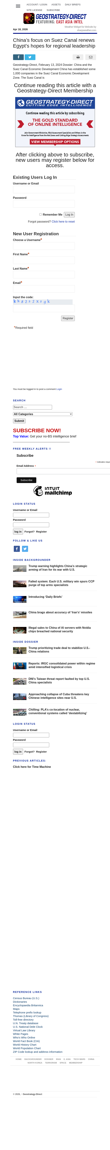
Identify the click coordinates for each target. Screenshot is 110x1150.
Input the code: (23, 297)
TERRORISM (51, 1063)
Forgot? (30, 531)
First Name (21, 254)
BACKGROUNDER (32, 1059)
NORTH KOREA (35, 1063)
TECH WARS (79, 1059)
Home (19, 1059)
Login (59, 389)
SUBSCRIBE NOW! (37, 430)
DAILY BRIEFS (72, 4)
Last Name (21, 268)
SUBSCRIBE (53, 10)
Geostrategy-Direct (31, 1094)
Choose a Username (27, 240)
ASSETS (56, 4)
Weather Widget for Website (79, 26)
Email (17, 282)
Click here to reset (63, 221)
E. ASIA (67, 1059)
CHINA (91, 1059)
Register (41, 531)
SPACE (63, 1063)
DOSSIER (48, 1059)
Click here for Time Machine (32, 766)
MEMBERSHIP (75, 1063)
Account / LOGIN (37, 4)
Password (20, 197)
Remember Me (52, 214)
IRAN (58, 1059)
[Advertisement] (40, 359)
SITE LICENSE (34, 10)
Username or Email (26, 183)
